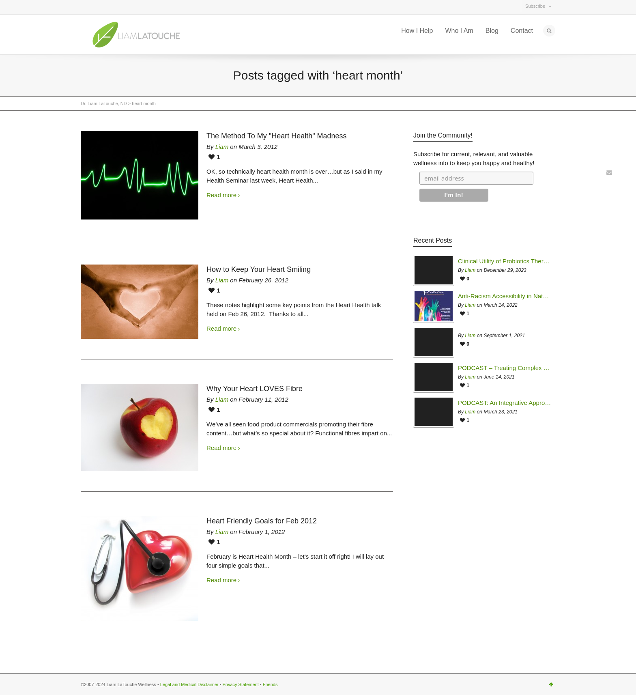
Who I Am (459, 30)
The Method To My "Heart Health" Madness (276, 136)
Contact (522, 30)
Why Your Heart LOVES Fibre (254, 389)
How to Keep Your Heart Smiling (258, 269)
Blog (492, 30)
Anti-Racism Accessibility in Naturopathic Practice (504, 296)
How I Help (417, 30)
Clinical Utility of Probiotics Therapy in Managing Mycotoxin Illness (504, 261)
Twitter (87, 7)
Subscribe (535, 6)
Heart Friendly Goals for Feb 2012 (261, 521)
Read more (221, 195)
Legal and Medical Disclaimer (189, 684)
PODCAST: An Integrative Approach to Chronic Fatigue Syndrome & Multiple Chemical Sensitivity (504, 403)
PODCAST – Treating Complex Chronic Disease (504, 368)
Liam (222, 146)
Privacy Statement (240, 684)
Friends (270, 684)
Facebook (105, 7)
